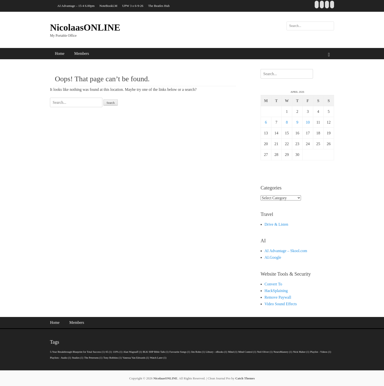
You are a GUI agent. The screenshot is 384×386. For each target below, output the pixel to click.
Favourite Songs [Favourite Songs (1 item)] (179, 352)
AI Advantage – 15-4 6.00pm (76, 6)
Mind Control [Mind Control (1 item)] (247, 352)
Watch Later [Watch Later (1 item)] (158, 357)
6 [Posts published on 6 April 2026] (266, 122)
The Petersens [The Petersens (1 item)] (93, 357)
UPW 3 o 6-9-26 (132, 6)
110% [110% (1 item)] (117, 352)
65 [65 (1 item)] (109, 352)
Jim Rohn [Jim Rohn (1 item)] (198, 352)
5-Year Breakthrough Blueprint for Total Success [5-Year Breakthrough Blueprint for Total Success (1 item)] (77, 352)
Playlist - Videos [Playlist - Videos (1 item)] (320, 352)
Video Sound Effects (280, 304)
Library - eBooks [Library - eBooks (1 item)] (216, 352)
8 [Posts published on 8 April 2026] (287, 122)
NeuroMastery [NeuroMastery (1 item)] (283, 352)
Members (81, 53)
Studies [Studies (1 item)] (77, 357)
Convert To (273, 284)
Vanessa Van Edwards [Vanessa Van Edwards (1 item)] (135, 357)
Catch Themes (245, 378)
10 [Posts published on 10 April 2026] (308, 122)
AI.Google (272, 257)
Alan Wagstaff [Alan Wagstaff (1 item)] (132, 352)
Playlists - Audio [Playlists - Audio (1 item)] (60, 357)
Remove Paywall (277, 297)
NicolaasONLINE (85, 27)
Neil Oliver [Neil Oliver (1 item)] (265, 352)
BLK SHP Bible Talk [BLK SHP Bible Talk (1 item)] (155, 352)
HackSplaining (276, 291)
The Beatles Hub (158, 6)
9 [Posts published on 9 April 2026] (297, 122)
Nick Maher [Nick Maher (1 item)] (301, 352)
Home (59, 53)
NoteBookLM (108, 6)
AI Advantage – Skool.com (285, 251)
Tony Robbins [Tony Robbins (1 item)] (112, 357)
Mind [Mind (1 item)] (232, 352)
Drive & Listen (276, 224)
